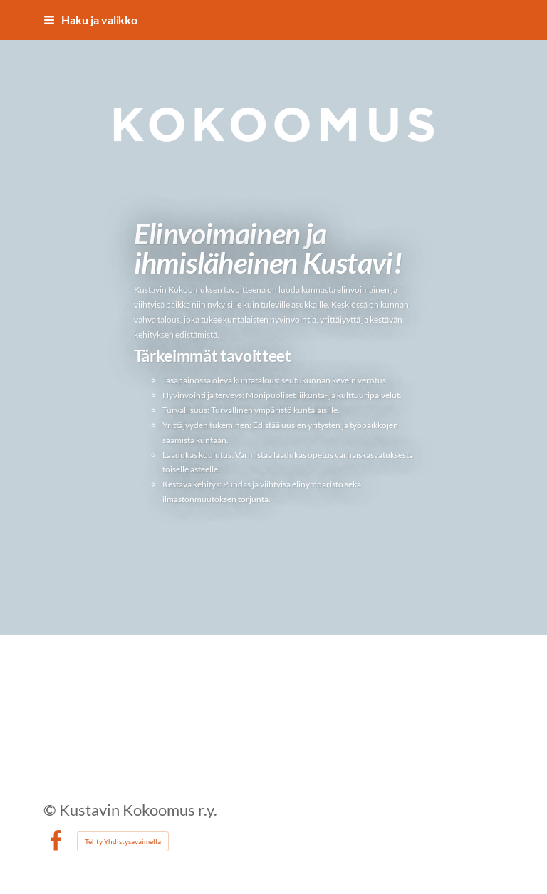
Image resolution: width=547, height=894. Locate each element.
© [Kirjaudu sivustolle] (51, 809)
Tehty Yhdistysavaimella (123, 841)
